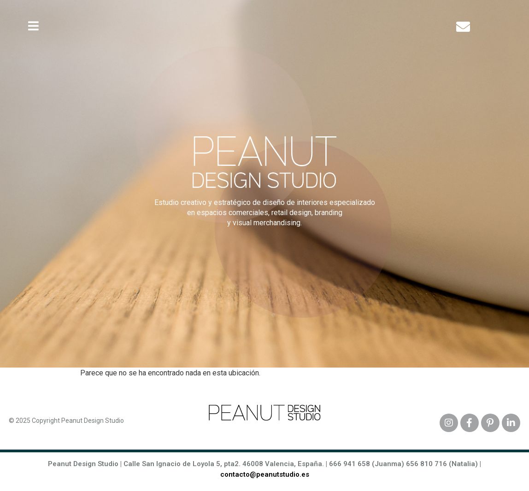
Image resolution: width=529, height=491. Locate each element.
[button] (33, 26)
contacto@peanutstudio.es (264, 474)
